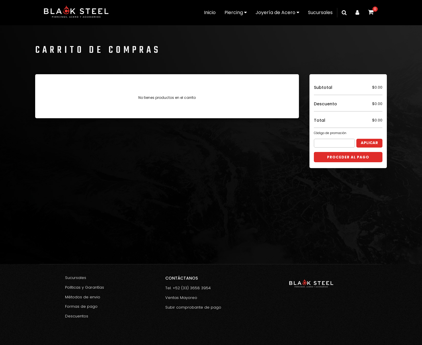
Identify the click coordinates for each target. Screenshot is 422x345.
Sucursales (320, 12)
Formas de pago (81, 306)
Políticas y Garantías (84, 287)
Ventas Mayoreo (181, 297)
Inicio (210, 12)
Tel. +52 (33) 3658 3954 (188, 288)
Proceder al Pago (348, 157)
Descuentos (76, 316)
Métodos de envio (82, 297)
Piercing (235, 12)
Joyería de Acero (277, 12)
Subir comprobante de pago (193, 307)
